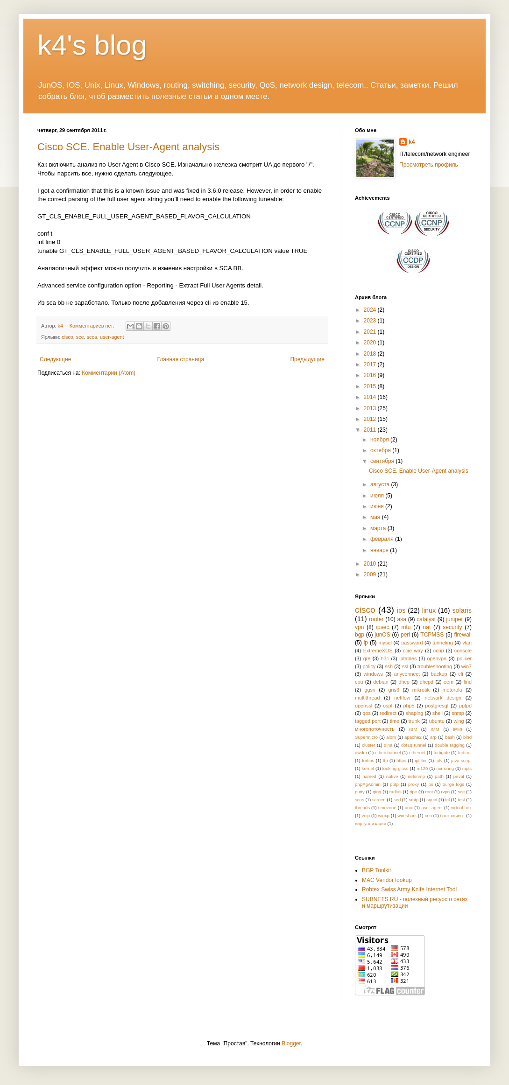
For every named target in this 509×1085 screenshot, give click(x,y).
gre (367, 658)
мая (376, 517)
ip (366, 642)
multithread (367, 697)
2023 (371, 320)
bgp (359, 634)
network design (442, 697)
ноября (380, 439)
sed (397, 799)
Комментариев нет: (93, 326)
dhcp (403, 682)
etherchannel (388, 752)
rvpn (445, 791)
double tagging (450, 745)
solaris (462, 610)
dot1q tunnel (413, 745)
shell (437, 713)
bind (467, 737)
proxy (413, 784)
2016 (371, 375)
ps (431, 784)
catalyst (426, 619)
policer (464, 658)
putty (360, 791)
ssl (405, 666)
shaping (415, 713)
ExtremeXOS (378, 650)
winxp (383, 815)
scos (92, 337)
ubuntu (437, 721)
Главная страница (181, 359)
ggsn (369, 690)
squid (431, 799)
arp (433, 737)
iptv (439, 760)
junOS (382, 634)
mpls (467, 768)
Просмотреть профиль (428, 164)
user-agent (112, 337)
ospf (387, 705)
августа (380, 484)
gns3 (394, 690)
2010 (371, 563)
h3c (385, 658)
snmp (458, 713)
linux (429, 610)
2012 (371, 419)
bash (450, 737)
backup (439, 674)
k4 (412, 142)
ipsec (382, 627)
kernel (368, 768)
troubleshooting (434, 666)
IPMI (457, 729)
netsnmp (416, 776)
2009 (371, 574)
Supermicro (366, 737)
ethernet (417, 752)
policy (369, 666)
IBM (413, 729)
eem (448, 682)
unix (409, 807)
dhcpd (426, 682)
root (429, 791)
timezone (387, 807)
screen (379, 799)
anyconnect (407, 674)
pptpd (465, 705)
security (452, 627)
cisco (67, 337)
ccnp (438, 650)
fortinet (465, 752)
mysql (385, 642)
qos (366, 713)
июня (377, 506)
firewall (463, 634)
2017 (371, 364)
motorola (452, 690)
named (369, 776)
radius (395, 791)
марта (379, 528)
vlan (467, 642)
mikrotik (421, 690)
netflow (402, 697)
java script (461, 760)
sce (80, 337)
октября (381, 450)
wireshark (407, 815)
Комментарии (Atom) (108, 373)
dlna (388, 745)
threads (362, 807)
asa (401, 619)
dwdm (361, 752)
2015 (371, 386)
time (394, 721)
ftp (385, 760)
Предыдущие (307, 359)
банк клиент (452, 815)
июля (377, 495)
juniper (454, 619)
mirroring (445, 768)
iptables (408, 658)
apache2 (413, 737)
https (401, 760)
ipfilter (421, 760)
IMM (435, 729)
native (392, 776)
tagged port (368, 721)
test (461, 799)
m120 (422, 768)
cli (460, 674)
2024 (371, 310)
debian (380, 682)
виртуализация (370, 823)
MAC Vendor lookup (387, 880)
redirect (388, 713)
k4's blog (92, 45)
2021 (371, 332)
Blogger (291, 1043)
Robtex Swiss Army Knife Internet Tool (409, 889)
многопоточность (375, 729)
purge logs (453, 784)
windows (373, 674)
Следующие (55, 359)
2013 (371, 408)
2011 (371, 430)
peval (458, 776)
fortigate (442, 752)
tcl (447, 799)
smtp (413, 799)
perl (405, 634)
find (468, 682)
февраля (382, 539)
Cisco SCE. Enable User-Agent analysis (128, 147)
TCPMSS (432, 634)
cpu (359, 682)
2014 (371, 397)
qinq (377, 791)
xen (428, 815)
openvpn (436, 658)
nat (427, 627)
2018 (371, 353)
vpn (359, 627)
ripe (413, 791)
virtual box (461, 807)
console (463, 650)
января (380, 550)
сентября (383, 461)
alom (391, 737)
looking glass (395, 768)
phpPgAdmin (368, 784)
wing (458, 721)
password (412, 642)
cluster (368, 745)
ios (401, 610)
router (376, 619)
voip (366, 815)
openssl (363, 705)
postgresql (436, 705)
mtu (405, 627)
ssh (389, 666)
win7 (466, 666)
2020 (371, 342)
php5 (408, 705)
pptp (394, 784)
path (439, 776)
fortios (368, 760)
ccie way (413, 650)
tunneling (442, 642)
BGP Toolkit (376, 870)
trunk (414, 721)
